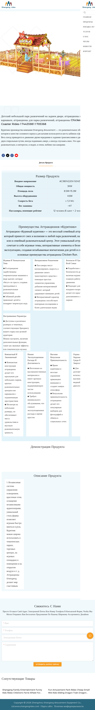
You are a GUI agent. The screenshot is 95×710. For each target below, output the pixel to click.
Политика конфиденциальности (69, 706)
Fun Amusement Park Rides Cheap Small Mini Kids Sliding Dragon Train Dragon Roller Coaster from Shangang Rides (69, 691)
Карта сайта (47, 706)
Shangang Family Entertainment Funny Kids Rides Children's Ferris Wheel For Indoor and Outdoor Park (22, 691)
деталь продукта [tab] (46, 163)
